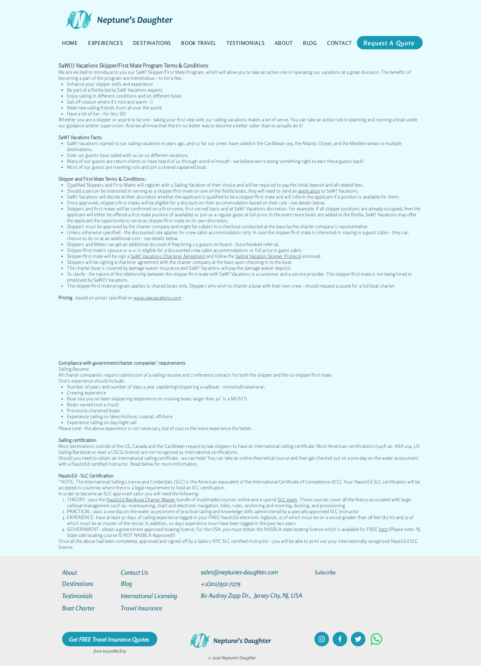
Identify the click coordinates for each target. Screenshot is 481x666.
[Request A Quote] (390, 42)
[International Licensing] (154, 595)
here (383, 529)
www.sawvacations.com (157, 298)
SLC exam (287, 499)
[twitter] (358, 639)
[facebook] (340, 639)
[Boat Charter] (89, 608)
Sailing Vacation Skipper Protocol (268, 256)
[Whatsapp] (376, 639)
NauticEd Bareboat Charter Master (140, 499)
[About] (89, 572)
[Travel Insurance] (147, 608)
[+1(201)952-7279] (235, 583)
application (309, 191)
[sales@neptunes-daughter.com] (241, 572)
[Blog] (147, 583)
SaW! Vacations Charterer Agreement (167, 256)
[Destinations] (89, 583)
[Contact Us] (147, 572)
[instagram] (321, 639)
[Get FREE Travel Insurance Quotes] (109, 639)
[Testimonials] (89, 595)
